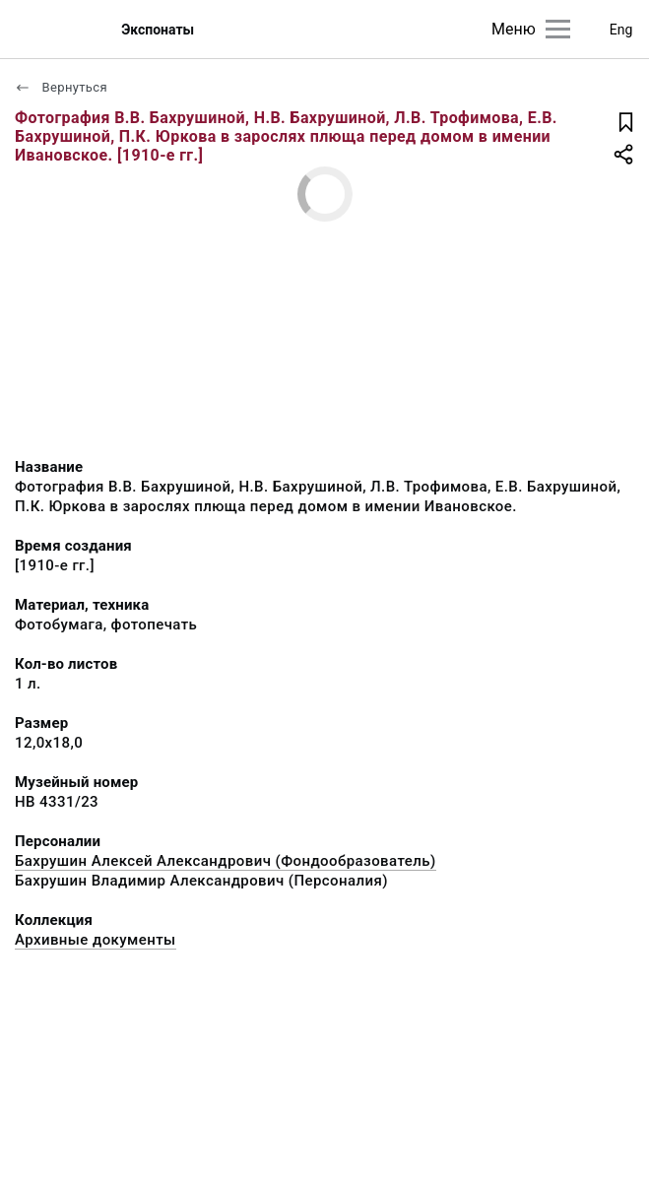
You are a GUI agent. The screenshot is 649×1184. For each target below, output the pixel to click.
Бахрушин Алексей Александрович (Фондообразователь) (225, 861)
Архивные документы (95, 940)
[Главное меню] (558, 29)
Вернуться (61, 87)
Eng (621, 29)
